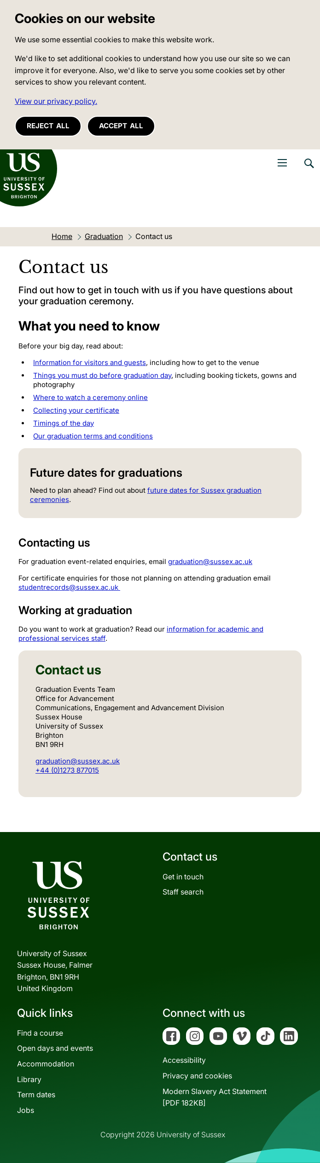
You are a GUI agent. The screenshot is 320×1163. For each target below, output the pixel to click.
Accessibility (184, 1060)
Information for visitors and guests (89, 362)
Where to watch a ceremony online (90, 397)
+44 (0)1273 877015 (67, 770)
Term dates (36, 1094)
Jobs (25, 1110)
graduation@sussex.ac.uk (77, 761)
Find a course (40, 1033)
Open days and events (55, 1048)
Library (29, 1079)
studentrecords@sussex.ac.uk (69, 587)
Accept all (121, 125)
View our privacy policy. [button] (56, 101)
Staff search (183, 891)
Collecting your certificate (76, 410)
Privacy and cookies (197, 1075)
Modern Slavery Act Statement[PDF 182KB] (215, 1097)
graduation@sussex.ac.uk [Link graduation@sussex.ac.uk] (210, 561)
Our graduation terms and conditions (93, 436)
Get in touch (183, 876)
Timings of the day (63, 423)
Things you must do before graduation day (102, 375)
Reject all (48, 125)
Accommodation (45, 1063)
